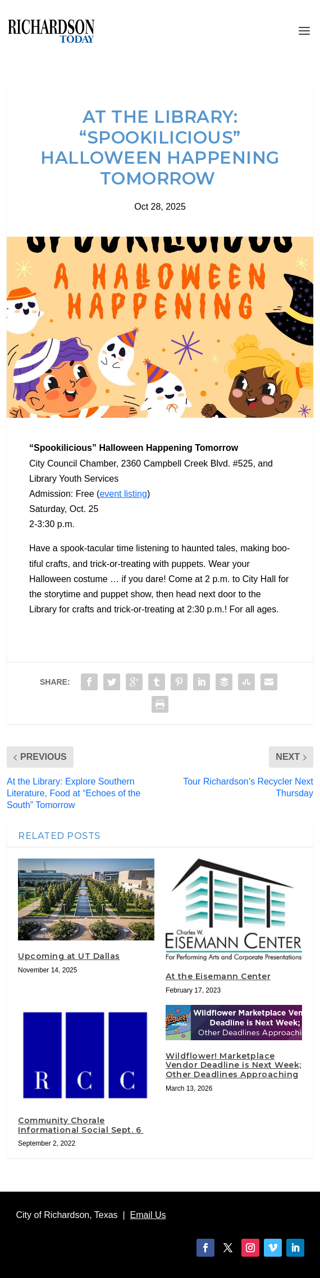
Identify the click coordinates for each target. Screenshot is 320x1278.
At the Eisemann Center (218, 976)
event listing (123, 494)
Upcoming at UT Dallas (69, 956)
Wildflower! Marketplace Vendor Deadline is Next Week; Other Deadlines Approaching (233, 1065)
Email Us (148, 1215)
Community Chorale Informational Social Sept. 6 (81, 1125)
